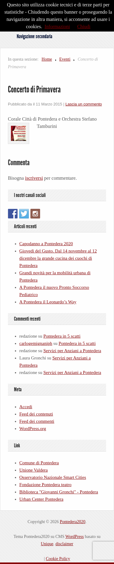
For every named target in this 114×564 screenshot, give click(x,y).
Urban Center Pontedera (41, 499)
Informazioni (57, 26)
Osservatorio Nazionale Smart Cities (52, 477)
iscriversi (34, 178)
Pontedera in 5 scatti (62, 336)
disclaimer (64, 544)
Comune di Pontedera (39, 462)
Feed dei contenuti (36, 414)
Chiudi (84, 26)
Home (47, 59)
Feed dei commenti (36, 421)
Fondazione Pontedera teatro (45, 484)
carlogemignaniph (35, 343)
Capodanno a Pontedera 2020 (46, 243)
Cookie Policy (58, 558)
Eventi (65, 59)
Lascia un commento (83, 104)
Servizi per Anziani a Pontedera (72, 350)
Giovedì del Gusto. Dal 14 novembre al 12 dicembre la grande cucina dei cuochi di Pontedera (58, 258)
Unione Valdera (33, 470)
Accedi (25, 406)
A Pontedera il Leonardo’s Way (48, 301)
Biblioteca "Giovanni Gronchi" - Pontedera (58, 491)
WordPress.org (32, 428)
